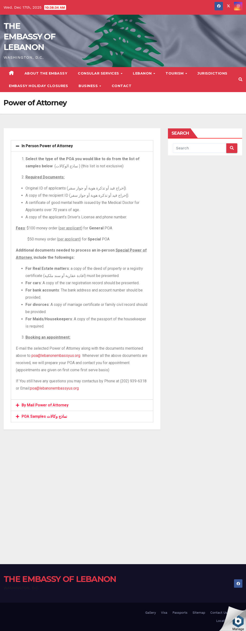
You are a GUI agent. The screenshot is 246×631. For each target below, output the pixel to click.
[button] (240, 79)
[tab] (82, 145)
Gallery (150, 612)
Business (89, 86)
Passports (179, 612)
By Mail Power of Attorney (45, 405)
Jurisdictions (212, 73)
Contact (122, 86)
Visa (164, 612)
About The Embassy (46, 73)
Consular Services (99, 73)
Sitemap (199, 612)
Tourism (175, 73)
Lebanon (143, 73)
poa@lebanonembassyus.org (55, 355)
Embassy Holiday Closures (38, 86)
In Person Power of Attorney (47, 146)
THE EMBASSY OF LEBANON (29, 36)
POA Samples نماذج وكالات (44, 416)
